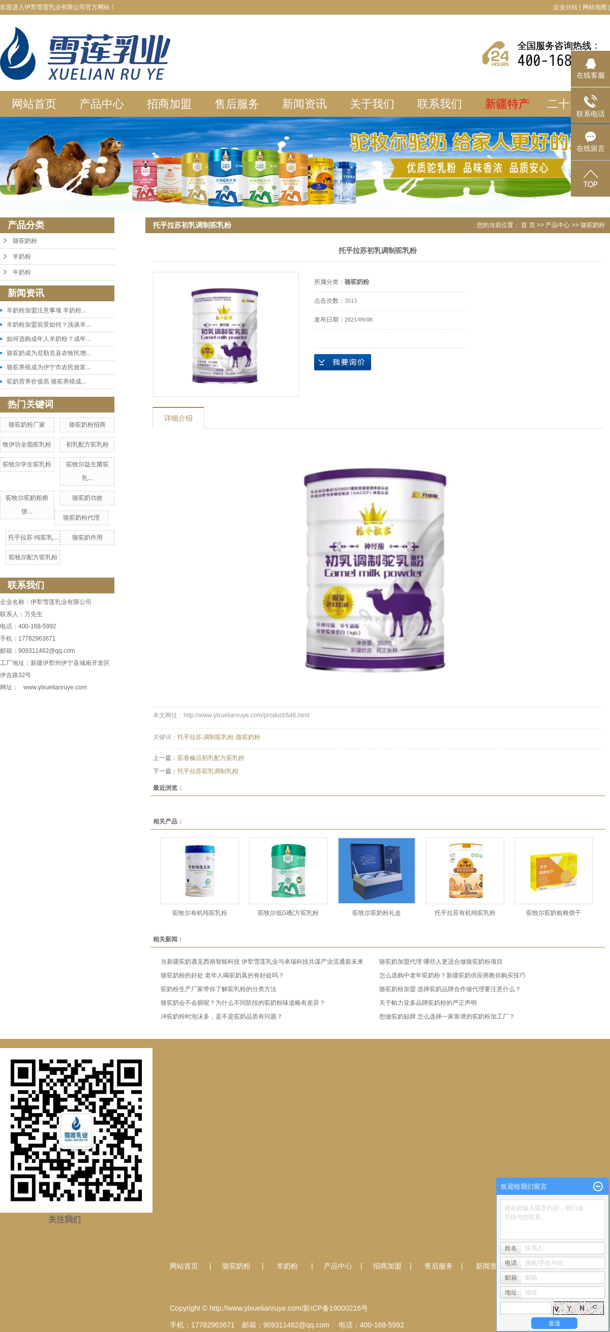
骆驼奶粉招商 (87, 424)
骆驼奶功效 (87, 497)
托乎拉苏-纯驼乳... (33, 537)
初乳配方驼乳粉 (87, 444)
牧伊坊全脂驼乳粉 (27, 444)
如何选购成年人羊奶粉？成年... (49, 338)
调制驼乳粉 (218, 737)
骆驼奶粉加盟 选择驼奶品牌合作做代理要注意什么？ (450, 989)
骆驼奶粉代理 (81, 517)
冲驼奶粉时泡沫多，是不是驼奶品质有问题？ (222, 1016)
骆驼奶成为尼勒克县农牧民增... (49, 353)
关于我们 (372, 104)
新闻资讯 (304, 104)
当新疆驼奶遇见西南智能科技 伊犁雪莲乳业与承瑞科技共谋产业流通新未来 (262, 961)
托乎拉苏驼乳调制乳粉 (207, 771)
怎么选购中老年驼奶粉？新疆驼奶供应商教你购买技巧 (452, 975)
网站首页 (34, 104)
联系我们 (439, 104)
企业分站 (565, 7)
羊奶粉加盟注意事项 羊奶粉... (46, 310)
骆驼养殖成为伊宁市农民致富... (49, 367)
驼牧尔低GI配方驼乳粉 (288, 912)
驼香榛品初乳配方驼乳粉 (211, 758)
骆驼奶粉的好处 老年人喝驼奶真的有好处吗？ (222, 975)
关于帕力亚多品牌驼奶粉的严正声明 (428, 1002)
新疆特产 (507, 104)
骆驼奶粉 (25, 240)
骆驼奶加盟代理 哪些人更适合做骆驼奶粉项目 (441, 961)
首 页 (528, 225)
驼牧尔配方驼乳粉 (33, 557)
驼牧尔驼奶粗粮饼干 (553, 912)
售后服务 (237, 104)
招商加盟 (169, 104)
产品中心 (101, 104)
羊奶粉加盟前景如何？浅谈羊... (49, 324)
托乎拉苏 (189, 737)
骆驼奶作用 (87, 537)
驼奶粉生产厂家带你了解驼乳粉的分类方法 (219, 989)
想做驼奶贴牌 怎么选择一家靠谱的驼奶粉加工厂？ (447, 1016)
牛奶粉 (22, 272)
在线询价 (342, 362)
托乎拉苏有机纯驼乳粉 (465, 912)
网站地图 (595, 7)
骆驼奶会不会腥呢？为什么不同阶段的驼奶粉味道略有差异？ (243, 1002)
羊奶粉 (22, 256)
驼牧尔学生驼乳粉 (27, 464)
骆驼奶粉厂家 (27, 424)
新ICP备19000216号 (335, 1308)
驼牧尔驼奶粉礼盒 (376, 912)
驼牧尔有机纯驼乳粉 (199, 912)
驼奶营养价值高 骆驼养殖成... (46, 381)
